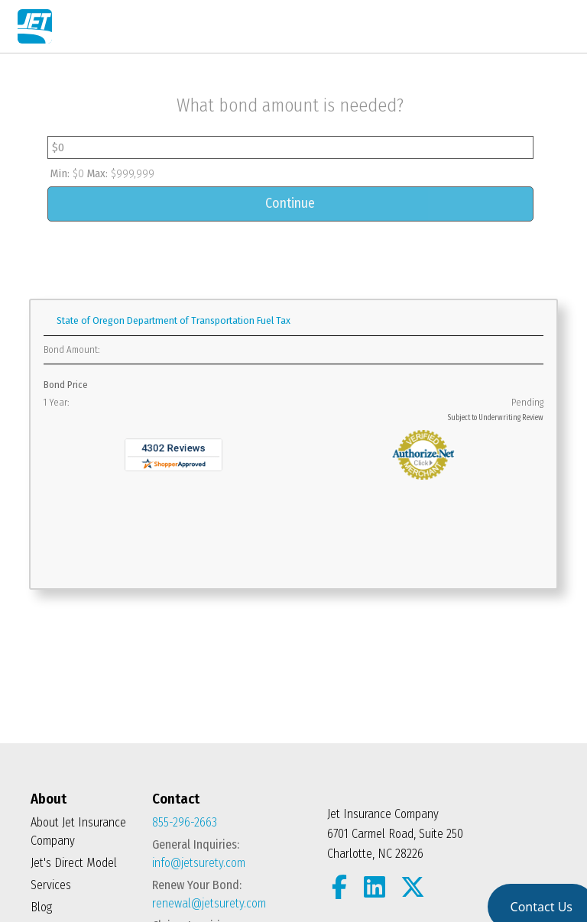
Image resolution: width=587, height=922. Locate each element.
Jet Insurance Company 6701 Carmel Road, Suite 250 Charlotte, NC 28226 (395, 834)
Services (51, 885)
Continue (290, 203)
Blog (41, 907)
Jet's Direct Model (74, 863)
